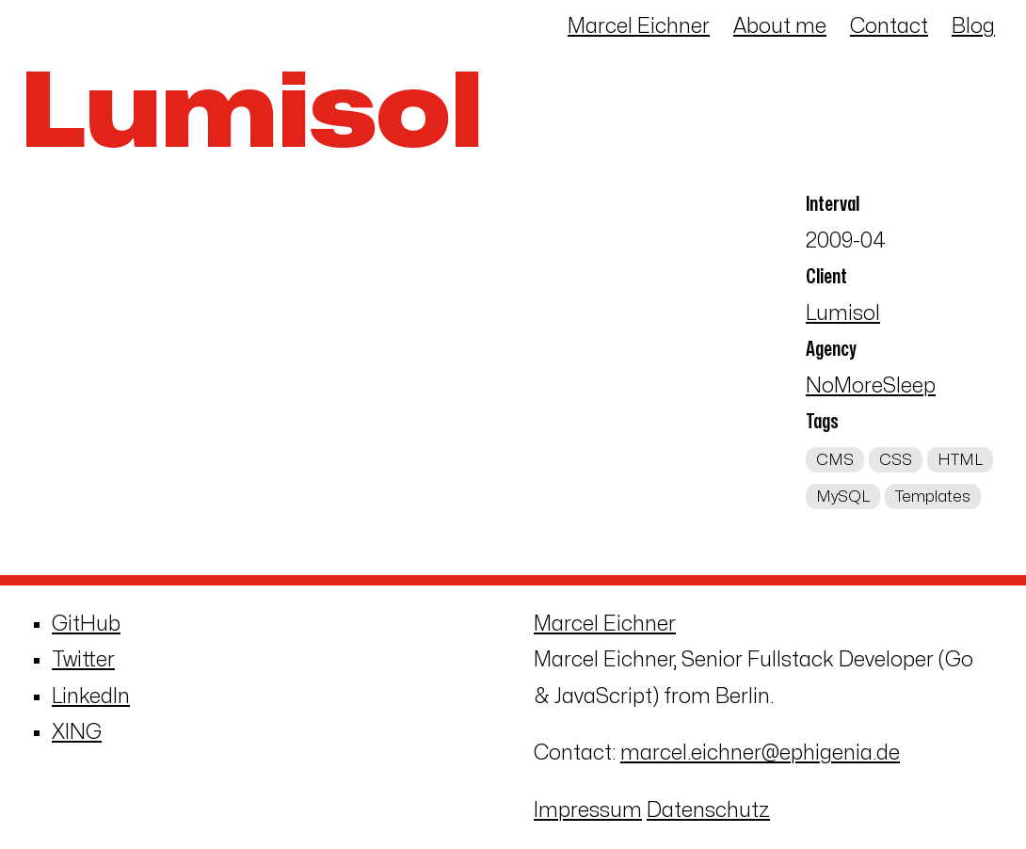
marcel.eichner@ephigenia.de (760, 753)
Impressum (588, 810)
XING (77, 732)
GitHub (86, 624)
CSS (895, 460)
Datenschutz (708, 810)
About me (779, 26)
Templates (932, 496)
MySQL (843, 496)
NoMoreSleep (871, 386)
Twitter (83, 659)
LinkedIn (91, 696)
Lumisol (843, 313)
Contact (889, 26)
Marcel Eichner (639, 26)
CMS (835, 460)
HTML (960, 460)
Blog (973, 26)
